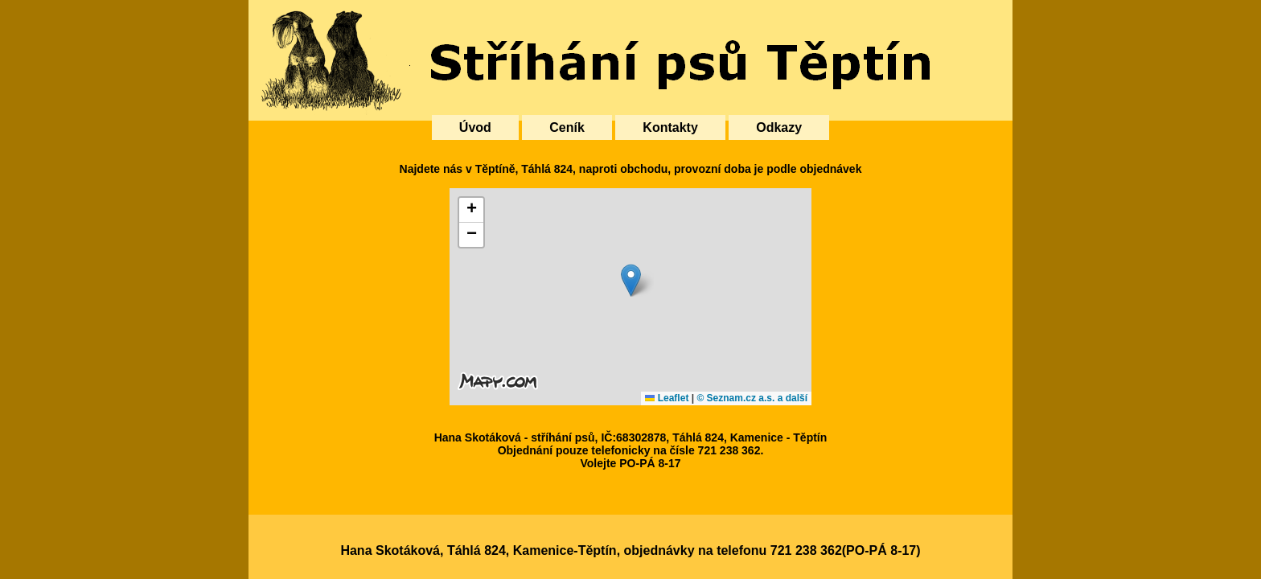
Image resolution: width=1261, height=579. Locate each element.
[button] (631, 280)
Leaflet (666, 398)
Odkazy (779, 127)
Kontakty (670, 127)
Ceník (567, 127)
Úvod (475, 127)
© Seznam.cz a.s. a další (751, 398)
